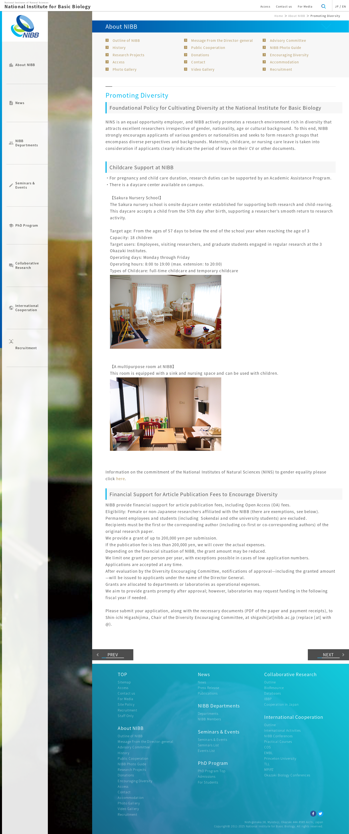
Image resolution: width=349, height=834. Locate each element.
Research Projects (128, 54)
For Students (208, 782)
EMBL (268, 753)
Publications (208, 693)
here (120, 478)
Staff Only (126, 715)
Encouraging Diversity (289, 54)
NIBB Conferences (278, 736)
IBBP (268, 699)
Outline (270, 682)
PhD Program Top (211, 771)
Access (265, 6)
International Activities (282, 730)
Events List (206, 750)
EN (344, 6)
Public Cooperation (208, 47)
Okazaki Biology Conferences (287, 775)
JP (337, 6)
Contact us (284, 6)
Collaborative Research (27, 265)
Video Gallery (203, 69)
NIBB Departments (26, 143)
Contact (198, 62)
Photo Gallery (125, 69)
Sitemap (124, 682)
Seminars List (208, 745)
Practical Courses (278, 741)
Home (278, 16)
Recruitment (26, 344)
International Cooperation (27, 307)
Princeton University (280, 758)
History (119, 47)
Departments (208, 713)
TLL (267, 764)
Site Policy (126, 704)
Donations (200, 54)
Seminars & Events (25, 185)
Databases (272, 693)
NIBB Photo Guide (285, 47)
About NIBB (25, 64)
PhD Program (26, 225)
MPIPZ (269, 769)
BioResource (274, 687)
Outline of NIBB (126, 40)
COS (267, 747)
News (19, 103)
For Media (305, 6)
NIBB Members (209, 719)
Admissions (206, 776)
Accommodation (284, 62)
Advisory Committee (288, 40)
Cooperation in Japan (281, 704)
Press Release (208, 687)
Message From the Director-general (222, 40)
